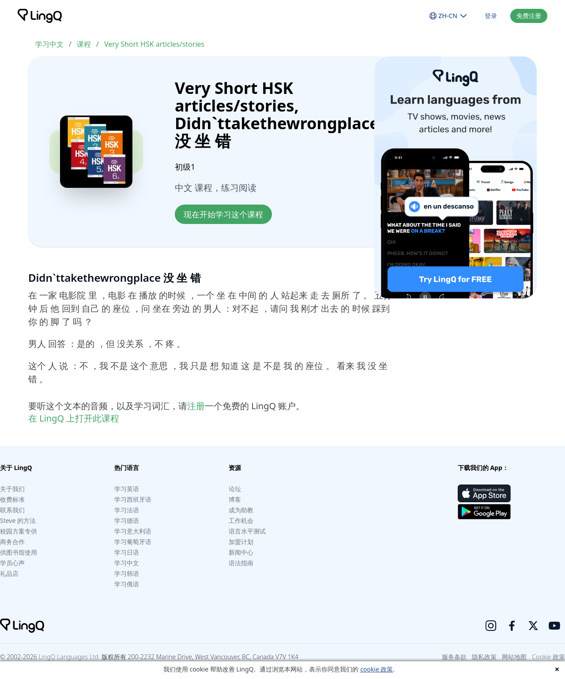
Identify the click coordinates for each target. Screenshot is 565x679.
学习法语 (126, 510)
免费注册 (528, 15)
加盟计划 (241, 541)
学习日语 (126, 552)
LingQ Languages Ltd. (69, 657)
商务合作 (12, 541)
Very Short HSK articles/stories (154, 44)
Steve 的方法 (18, 520)
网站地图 (514, 657)
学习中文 (49, 44)
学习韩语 (126, 573)
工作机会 (241, 520)
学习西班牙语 (132, 499)
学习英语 (126, 489)
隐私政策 (484, 657)
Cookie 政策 (548, 657)
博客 (235, 499)
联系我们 (12, 510)
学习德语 (126, 520)
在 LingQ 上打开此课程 (73, 418)
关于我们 (12, 489)
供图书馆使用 (18, 552)
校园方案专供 (18, 531)
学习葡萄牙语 (132, 541)
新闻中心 (241, 552)
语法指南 (241, 563)
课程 (84, 44)
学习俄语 (126, 584)
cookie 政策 (376, 669)
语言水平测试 (247, 531)
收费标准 (12, 499)
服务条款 (454, 657)
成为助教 (241, 510)
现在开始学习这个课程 (223, 214)
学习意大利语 (132, 531)
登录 (491, 15)
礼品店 (9, 573)
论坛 (235, 489)
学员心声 (12, 563)
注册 (196, 406)
